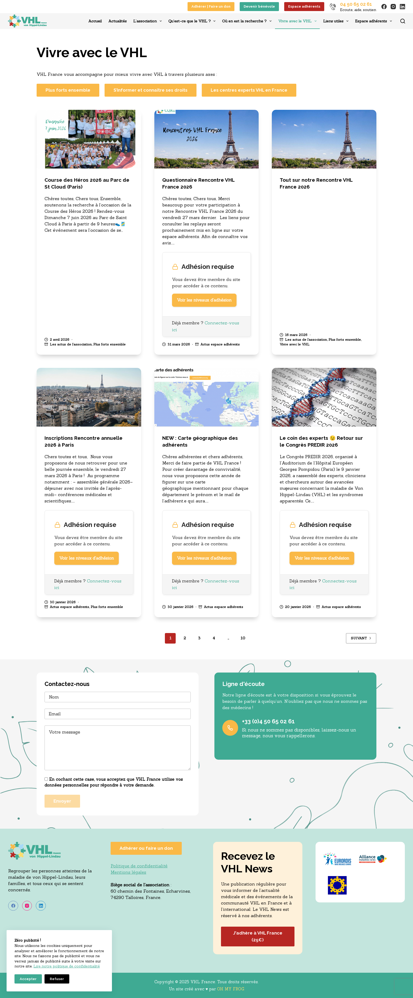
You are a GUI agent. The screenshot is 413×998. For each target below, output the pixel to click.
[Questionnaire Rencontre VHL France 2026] (206, 139)
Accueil (95, 21)
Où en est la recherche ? (248, 21)
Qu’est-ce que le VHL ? (193, 21)
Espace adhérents (304, 6)
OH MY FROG (230, 988)
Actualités (117, 21)
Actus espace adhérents (220, 344)
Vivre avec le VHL (298, 21)
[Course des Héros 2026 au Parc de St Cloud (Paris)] (89, 139)
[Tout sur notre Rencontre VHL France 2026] (324, 139)
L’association (148, 21)
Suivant (361, 638)
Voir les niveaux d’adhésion (204, 300)
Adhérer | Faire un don (210, 6)
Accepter (28, 979)
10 (242, 638)
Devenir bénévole (259, 6)
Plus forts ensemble (109, 344)
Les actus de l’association (71, 344)
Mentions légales (128, 872)
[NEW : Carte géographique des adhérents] (206, 397)
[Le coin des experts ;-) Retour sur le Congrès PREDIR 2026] (324, 397)
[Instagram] (393, 6)
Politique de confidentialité (139, 865)
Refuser (57, 979)
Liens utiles (337, 21)
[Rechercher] (402, 21)
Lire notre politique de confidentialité (66, 966)
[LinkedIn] (402, 6)
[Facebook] (384, 6)
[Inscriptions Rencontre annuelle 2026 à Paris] (89, 397)
